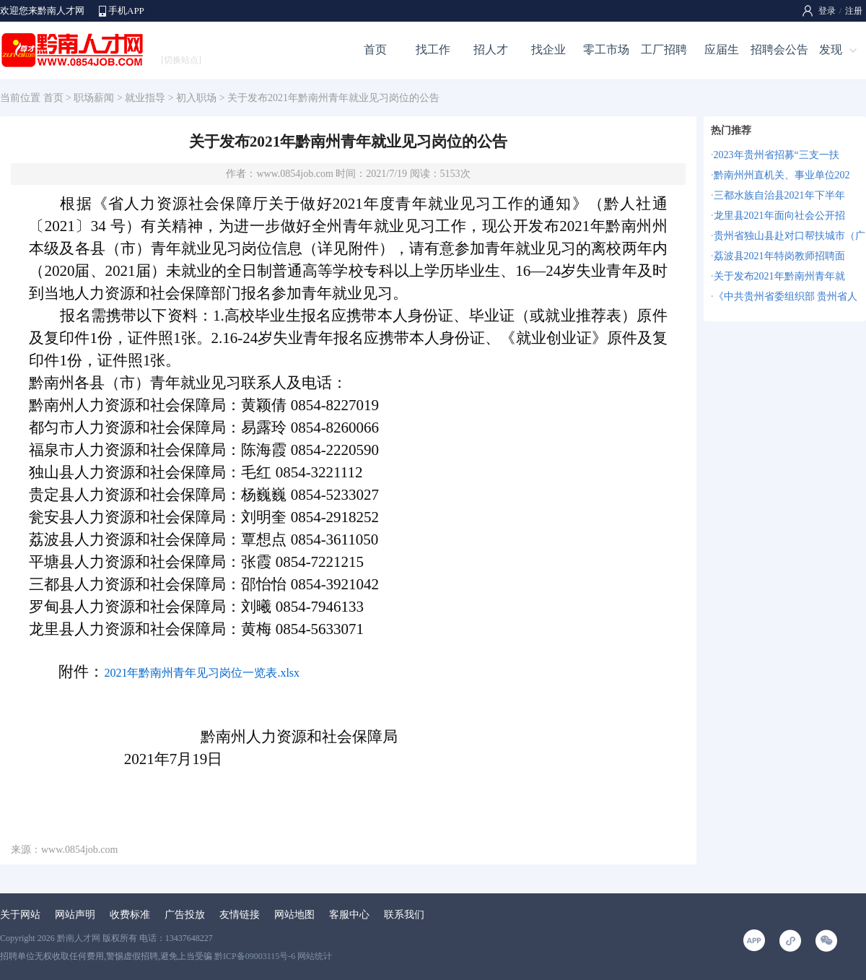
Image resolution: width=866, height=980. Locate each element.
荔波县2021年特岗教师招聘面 (779, 256)
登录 (827, 11)
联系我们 (404, 914)
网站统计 (314, 956)
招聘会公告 (779, 49)
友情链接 (239, 914)
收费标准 (130, 914)
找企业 (548, 49)
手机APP (126, 10)
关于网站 (20, 914)
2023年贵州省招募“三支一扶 (776, 154)
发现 (830, 49)
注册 (853, 11)
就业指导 (145, 97)
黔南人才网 (78, 938)
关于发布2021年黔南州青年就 (779, 276)
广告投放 (185, 914)
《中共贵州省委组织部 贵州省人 (786, 296)
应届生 (721, 49)
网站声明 (75, 914)
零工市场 (606, 49)
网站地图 (294, 914)
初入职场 (196, 97)
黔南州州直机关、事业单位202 (782, 175)
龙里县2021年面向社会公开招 (779, 215)
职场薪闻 (94, 97)
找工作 (433, 49)
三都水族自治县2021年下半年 (779, 195)
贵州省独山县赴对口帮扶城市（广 (789, 235)
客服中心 (349, 914)
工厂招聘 (664, 49)
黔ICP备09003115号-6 (254, 956)
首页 (375, 49)
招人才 (490, 49)
